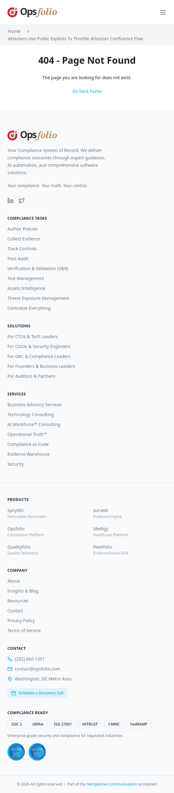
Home (14, 31)
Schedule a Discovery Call (37, 693)
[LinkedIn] (10, 200)
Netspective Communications (112, 784)
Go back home (87, 91)
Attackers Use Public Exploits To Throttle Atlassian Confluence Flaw (75, 38)
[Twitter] (22, 200)
